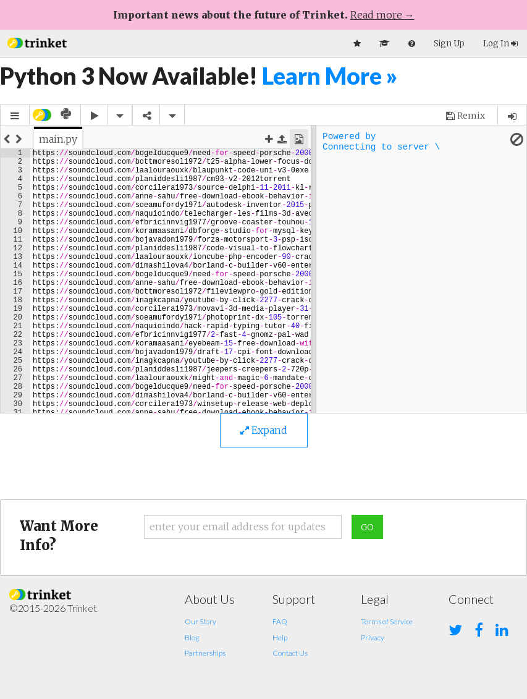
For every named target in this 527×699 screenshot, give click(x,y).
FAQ (279, 621)
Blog (192, 637)
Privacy (372, 637)
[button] (37, 41)
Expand (263, 430)
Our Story (200, 621)
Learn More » (330, 76)
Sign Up (449, 43)
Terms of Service (387, 621)
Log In (500, 43)
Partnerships (205, 653)
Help (279, 637)
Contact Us (290, 653)
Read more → (382, 15)
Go (367, 527)
